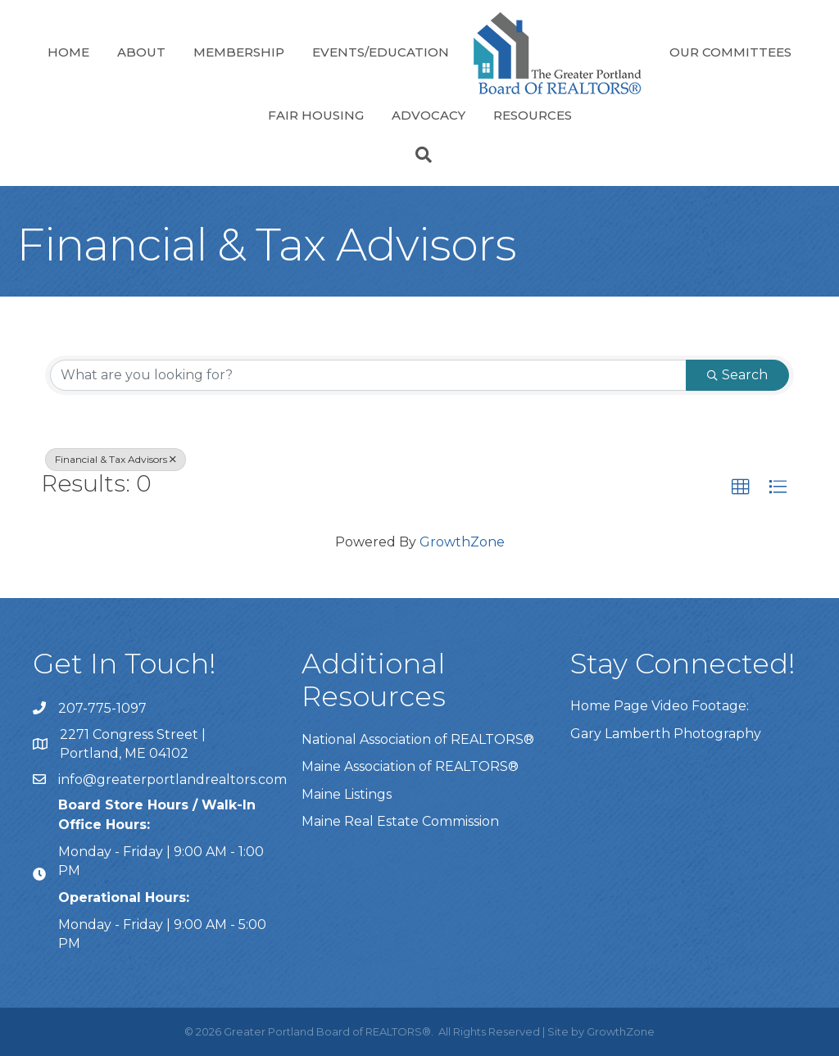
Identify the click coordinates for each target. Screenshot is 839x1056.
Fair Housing (316, 115)
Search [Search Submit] (737, 375)
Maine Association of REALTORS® (410, 766)
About (141, 52)
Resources (532, 115)
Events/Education (380, 52)
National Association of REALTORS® (418, 739)
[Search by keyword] (368, 375)
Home (68, 52)
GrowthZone (462, 542)
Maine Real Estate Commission (400, 821)
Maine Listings (347, 794)
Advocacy (428, 115)
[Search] (419, 155)
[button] (740, 487)
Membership (238, 52)
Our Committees (730, 52)
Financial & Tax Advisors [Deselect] (115, 459)
